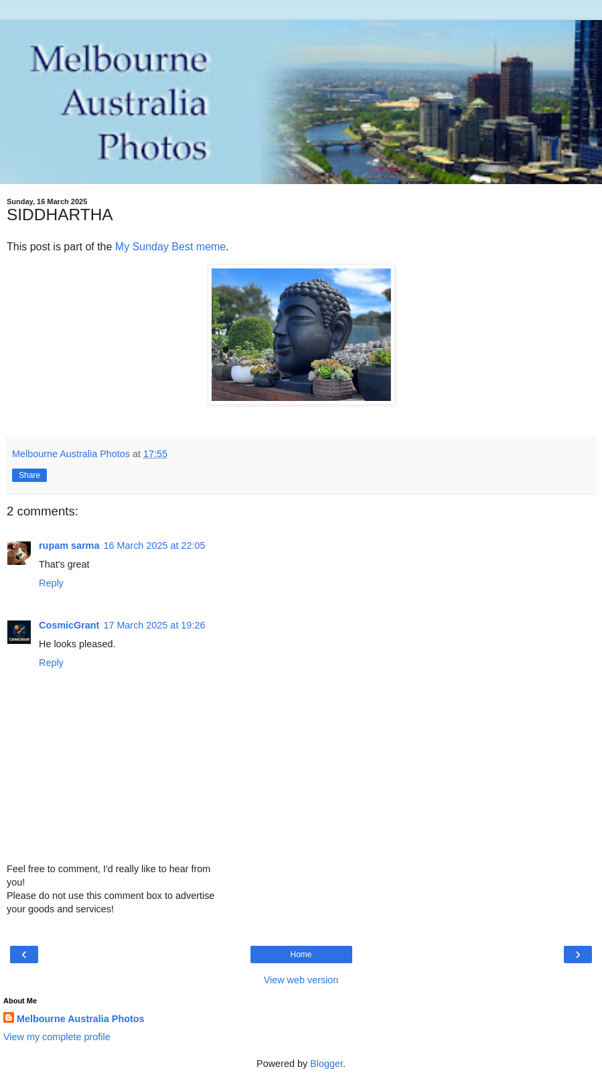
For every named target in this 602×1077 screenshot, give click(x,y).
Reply (51, 583)
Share (29, 475)
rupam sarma (69, 545)
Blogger (326, 1063)
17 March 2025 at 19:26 (154, 625)
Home (300, 954)
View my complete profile (56, 1036)
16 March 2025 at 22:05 (154, 545)
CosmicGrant (69, 625)
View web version (301, 980)
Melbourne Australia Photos (81, 1018)
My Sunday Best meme (170, 246)
